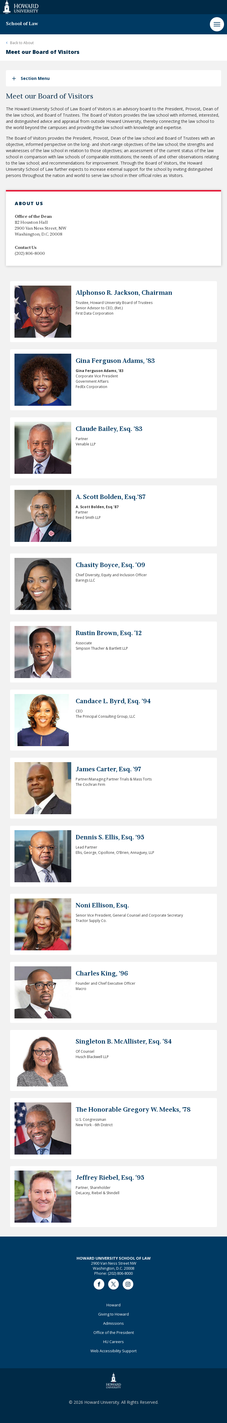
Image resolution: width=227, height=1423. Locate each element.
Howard (113, 1305)
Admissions (113, 1323)
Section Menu (35, 78)
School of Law (22, 24)
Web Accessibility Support (113, 1350)
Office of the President (113, 1332)
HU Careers (113, 1341)
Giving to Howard (113, 1314)
